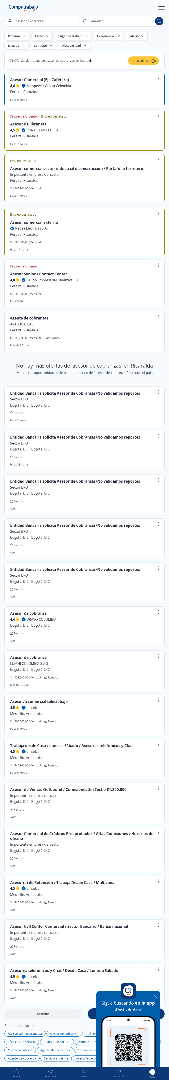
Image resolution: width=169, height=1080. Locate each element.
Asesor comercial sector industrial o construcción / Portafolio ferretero (76, 168)
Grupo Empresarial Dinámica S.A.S (54, 280)
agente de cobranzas (29, 318)
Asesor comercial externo (34, 222)
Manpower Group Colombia (49, 85)
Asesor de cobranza (28, 613)
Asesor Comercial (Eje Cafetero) (39, 79)
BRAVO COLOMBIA (41, 619)
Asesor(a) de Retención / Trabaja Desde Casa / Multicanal (63, 882)
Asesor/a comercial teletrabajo (39, 701)
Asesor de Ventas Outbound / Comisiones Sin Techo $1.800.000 (68, 789)
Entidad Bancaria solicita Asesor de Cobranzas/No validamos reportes (75, 393)
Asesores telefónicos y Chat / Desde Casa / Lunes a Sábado (64, 970)
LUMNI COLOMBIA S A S (29, 663)
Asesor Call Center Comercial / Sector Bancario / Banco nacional (69, 926)
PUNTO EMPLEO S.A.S (44, 130)
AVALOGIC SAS (21, 324)
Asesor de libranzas (28, 124)
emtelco (33, 707)
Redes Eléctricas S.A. (31, 228)
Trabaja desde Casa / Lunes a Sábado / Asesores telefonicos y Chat (71, 745)
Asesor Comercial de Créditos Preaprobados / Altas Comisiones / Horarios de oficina (81, 836)
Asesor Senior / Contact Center (38, 274)
